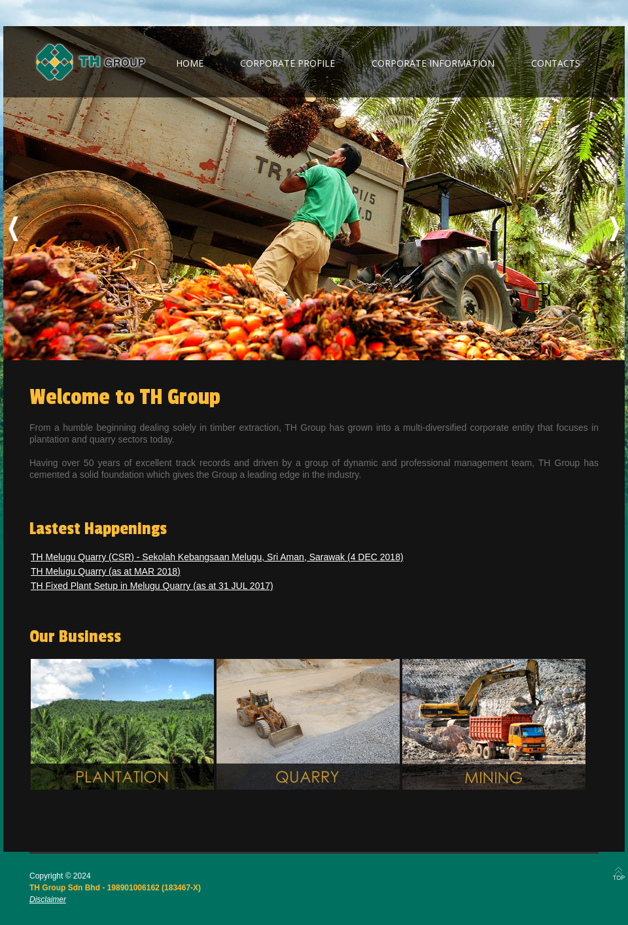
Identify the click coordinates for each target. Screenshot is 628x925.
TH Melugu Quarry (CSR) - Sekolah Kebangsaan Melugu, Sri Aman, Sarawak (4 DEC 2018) (217, 557)
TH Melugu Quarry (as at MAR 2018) (106, 571)
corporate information (433, 63)
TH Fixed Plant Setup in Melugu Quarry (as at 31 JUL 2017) (152, 585)
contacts (555, 63)
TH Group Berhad (90, 62)
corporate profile (287, 63)
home (189, 63)
